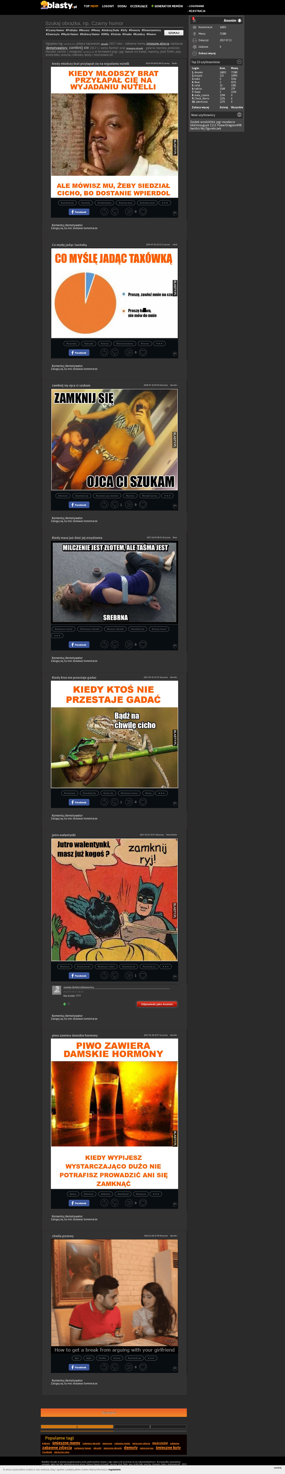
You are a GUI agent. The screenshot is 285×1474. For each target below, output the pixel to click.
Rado (197, 92)
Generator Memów (167, 6)
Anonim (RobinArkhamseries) (78, 987)
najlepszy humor (82, 1448)
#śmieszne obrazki (89, 629)
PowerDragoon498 (229, 125)
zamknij (277, 1468)
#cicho (117, 1358)
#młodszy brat (147, 202)
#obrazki (88, 343)
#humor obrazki (115, 629)
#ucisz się (108, 793)
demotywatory (57, 48)
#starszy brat (125, 202)
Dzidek (195, 122)
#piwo (73, 1194)
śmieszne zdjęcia (157, 43)
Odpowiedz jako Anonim (157, 1004)
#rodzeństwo (104, 202)
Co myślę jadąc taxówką (69, 245)
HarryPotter (171, 834)
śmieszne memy (66, 1442)
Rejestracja (197, 11)
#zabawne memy (64, 629)
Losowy (108, 6)
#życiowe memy (129, 793)
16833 (223, 27)
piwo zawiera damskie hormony (75, 1035)
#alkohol (105, 1194)
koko (197, 78)
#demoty (63, 495)
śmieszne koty (168, 1447)
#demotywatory (124, 343)
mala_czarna (201, 95)
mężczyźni (160, 1443)
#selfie (102, 1358)
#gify (88, 1358)
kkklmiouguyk (199, 125)
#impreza (141, 1194)
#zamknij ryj (149, 966)
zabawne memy (122, 1443)
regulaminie (115, 1469)
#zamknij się (67, 202)
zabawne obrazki (91, 1443)
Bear (197, 82)
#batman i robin (106, 966)
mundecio (228, 122)
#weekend (123, 1194)
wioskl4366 (207, 122)
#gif (77, 1358)
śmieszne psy (147, 1448)
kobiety (46, 1443)
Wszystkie (237, 107)
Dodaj (122, 6)
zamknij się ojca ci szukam (71, 385)
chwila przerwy (63, 1236)
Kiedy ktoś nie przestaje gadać (74, 677)
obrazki (104, 44)
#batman (65, 966)
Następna (109, 1413)
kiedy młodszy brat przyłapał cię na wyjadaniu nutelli (90, 63)
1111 (213, 125)
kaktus (198, 88)
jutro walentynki (64, 835)
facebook (47, 1452)
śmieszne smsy (61, 1452)
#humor (145, 343)
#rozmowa (69, 793)
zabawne (174, 1443)
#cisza (148, 793)
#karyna (130, 495)
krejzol (198, 75)
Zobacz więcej (207, 53)
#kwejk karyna (149, 495)
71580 (223, 33)
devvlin (173, 385)
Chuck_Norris (201, 98)
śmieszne (107, 1443)
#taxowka (71, 343)
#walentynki (83, 966)
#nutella (85, 202)
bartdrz (195, 128)
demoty (131, 1447)
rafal (197, 85)
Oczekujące (139, 6)
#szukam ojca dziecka (107, 495)
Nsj (202, 128)
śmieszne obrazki (134, 48)
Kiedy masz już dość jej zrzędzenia (77, 538)
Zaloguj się (57, 228)
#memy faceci (159, 629)
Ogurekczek (213, 128)
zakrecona (202, 101)
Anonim (198, 72)
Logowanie (196, 6)
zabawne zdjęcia (57, 1447)
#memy (105, 343)
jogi (218, 122)
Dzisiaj (224, 107)
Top (91, 6)
